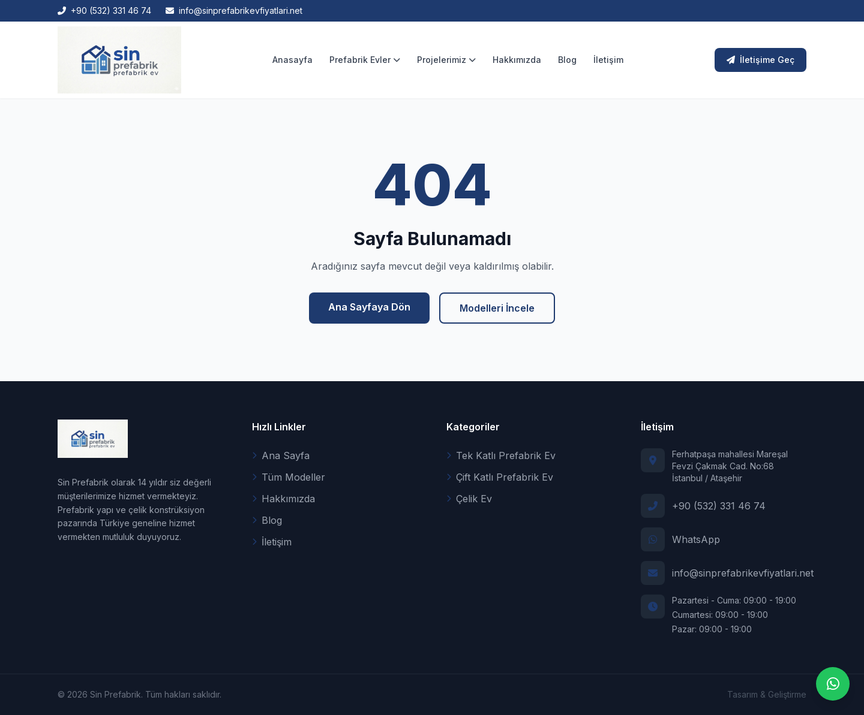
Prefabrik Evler (364, 60)
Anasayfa (292, 60)
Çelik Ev (469, 499)
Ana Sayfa (281, 455)
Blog (567, 60)
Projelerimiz (446, 60)
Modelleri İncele (497, 308)
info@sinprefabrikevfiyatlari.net (743, 573)
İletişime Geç (760, 60)
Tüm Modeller (288, 477)
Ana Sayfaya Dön (369, 307)
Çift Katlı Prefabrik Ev (499, 477)
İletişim (608, 60)
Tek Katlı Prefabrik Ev (501, 455)
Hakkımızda (517, 60)
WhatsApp (696, 539)
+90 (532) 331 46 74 (719, 506)
